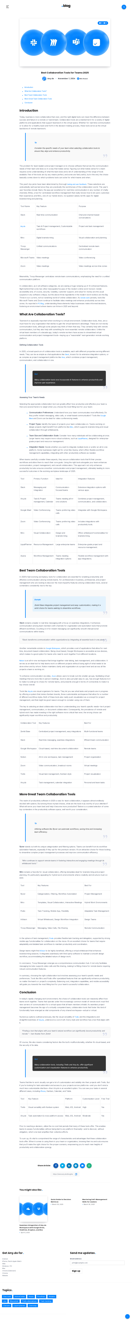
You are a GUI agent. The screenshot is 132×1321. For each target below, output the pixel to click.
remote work (85, 297)
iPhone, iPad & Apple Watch (12, 1262)
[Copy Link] (65, 1174)
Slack (67, 354)
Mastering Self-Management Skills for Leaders (94, 1200)
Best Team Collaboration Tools (37, 95)
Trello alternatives (29, 1303)
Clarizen (6, 1307)
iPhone (43, 1091)
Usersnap (33, 1307)
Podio (51, 938)
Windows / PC (7, 1267)
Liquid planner (19, 1307)
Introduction (30, 87)
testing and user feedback (78, 184)
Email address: (76, 1259)
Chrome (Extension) (9, 1272)
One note (7, 1298)
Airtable (52, 1298)
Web (4, 1264)
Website (5, 1277)
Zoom (54, 676)
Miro (72, 427)
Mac (3, 1269)
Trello (77, 1017)
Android (5, 1259)
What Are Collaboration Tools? (38, 91)
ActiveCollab (20, 1298)
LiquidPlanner (83, 438)
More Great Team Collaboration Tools (40, 99)
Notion (22, 660)
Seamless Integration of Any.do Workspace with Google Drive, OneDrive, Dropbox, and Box (32, 1227)
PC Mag (41, 303)
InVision (43, 951)
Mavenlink (14, 1303)
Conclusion (29, 102)
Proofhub (41, 1298)
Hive (63, 357)
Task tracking (45, 1303)
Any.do (31, 691)
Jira (4, 1303)
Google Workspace (54, 648)
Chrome (5, 1274)
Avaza (31, 1298)
